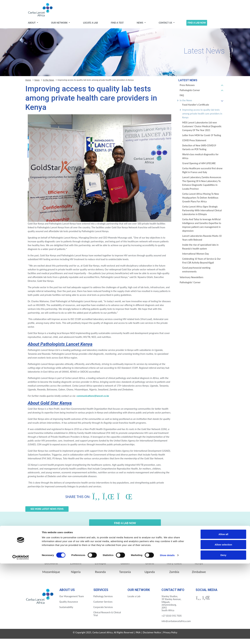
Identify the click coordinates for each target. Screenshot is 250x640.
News (140, 23)
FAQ (182, 96)
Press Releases (187, 86)
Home (28, 81)
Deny (223, 631)
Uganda (149, 573)
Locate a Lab (90, 23)
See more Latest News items (46, 510)
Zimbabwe (199, 573)
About (32, 23)
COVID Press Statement (194, 141)
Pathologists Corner (190, 91)
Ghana (149, 564)
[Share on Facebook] (96, 498)
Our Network (59, 23)
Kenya (199, 564)
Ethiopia (100, 564)
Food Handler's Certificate (195, 105)
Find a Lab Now (197, 23)
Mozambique (51, 573)
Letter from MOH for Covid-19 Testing (201, 136)
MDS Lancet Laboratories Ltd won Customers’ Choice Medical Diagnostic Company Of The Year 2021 (202, 127)
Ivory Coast (174, 564)
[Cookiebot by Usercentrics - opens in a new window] (21, 633)
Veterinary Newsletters (191, 278)
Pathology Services (103, 597)
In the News (186, 101)
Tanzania (125, 573)
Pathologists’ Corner (190, 283)
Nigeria (76, 573)
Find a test (117, 23)
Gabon (125, 564)
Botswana (51, 564)
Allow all (223, 610)
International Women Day (195, 254)
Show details (167, 631)
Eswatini (75, 564)
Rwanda (100, 573)
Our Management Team (71, 597)
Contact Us (166, 23)
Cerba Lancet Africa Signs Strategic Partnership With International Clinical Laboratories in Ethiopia (202, 211)
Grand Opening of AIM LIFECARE (199, 164)
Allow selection (223, 621)
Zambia (174, 573)
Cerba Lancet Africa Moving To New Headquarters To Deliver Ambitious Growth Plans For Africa (200, 199)
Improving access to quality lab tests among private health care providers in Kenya (202, 115)
